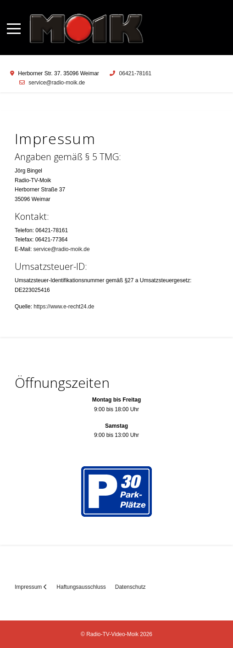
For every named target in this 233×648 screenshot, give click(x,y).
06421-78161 (135, 73)
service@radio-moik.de (56, 82)
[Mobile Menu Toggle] (14, 28)
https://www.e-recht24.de (63, 306)
